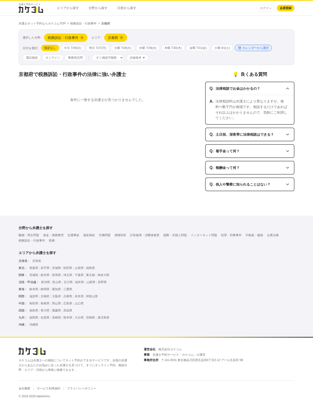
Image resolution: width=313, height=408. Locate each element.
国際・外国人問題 (175, 235)
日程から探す (125, 8)
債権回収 (120, 235)
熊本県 (67, 317)
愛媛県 (56, 310)
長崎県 (56, 317)
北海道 (36, 261)
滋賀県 (33, 296)
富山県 (56, 282)
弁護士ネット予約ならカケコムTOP (42, 23)
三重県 (67, 289)
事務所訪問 (75, 57)
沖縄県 (33, 324)
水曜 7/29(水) (147, 48)
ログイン (266, 8)
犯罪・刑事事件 (231, 235)
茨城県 (33, 275)
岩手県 (45, 268)
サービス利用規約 (48, 388)
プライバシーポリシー (81, 388)
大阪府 (56, 296)
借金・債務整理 (53, 235)
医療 (52, 240)
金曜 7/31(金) (198, 48)
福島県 (90, 268)
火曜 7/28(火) (123, 48)
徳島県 (33, 310)
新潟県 (45, 282)
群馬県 (56, 275)
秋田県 (67, 268)
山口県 (79, 303)
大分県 (79, 317)
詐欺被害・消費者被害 (144, 235)
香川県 (45, 310)
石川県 (68, 282)
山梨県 (91, 282)
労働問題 (105, 235)
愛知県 (56, 289)
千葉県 (79, 275)
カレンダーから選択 (253, 48)
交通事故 (73, 235)
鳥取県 (33, 303)
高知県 (67, 310)
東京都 (90, 275)
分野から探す (97, 8)
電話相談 (32, 57)
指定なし (50, 48)
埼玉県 (67, 275)
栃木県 (45, 275)
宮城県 (56, 268)
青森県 (33, 268)
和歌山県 (92, 296)
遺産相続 (89, 235)
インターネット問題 (204, 235)
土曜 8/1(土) (222, 48)
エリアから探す (67, 8)
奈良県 (79, 296)
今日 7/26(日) (72, 48)
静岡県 (45, 289)
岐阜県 (33, 289)
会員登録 (285, 8)
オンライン (52, 57)
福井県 (79, 282)
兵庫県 (67, 296)
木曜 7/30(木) (173, 48)
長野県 (102, 282)
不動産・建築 (254, 235)
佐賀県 (45, 317)
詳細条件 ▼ (137, 57)
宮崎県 (90, 317)
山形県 (79, 268)
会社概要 (24, 388)
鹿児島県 (103, 317)
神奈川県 (103, 275)
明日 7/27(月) (97, 48)
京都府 (45, 296)
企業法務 (273, 235)
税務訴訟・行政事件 (83, 23)
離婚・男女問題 (29, 235)
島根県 (45, 303)
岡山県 (56, 303)
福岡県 (33, 317)
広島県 (67, 303)
